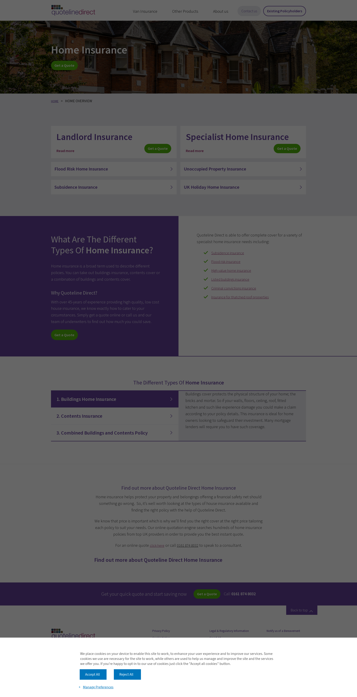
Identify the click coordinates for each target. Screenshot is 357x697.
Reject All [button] (126, 662)
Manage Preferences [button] (99, 679)
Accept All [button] (92, 662)
